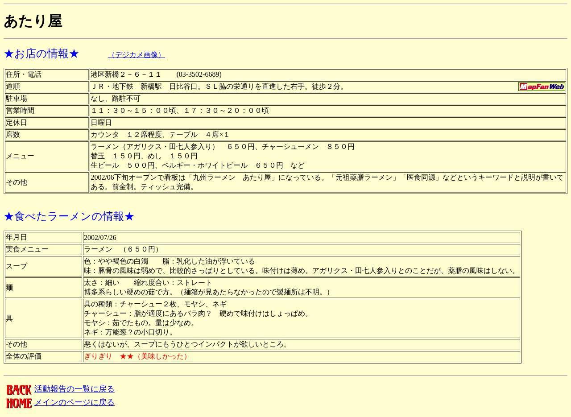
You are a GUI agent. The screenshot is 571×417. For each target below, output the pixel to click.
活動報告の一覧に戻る (59, 388)
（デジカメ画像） (136, 54)
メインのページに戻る (59, 402)
